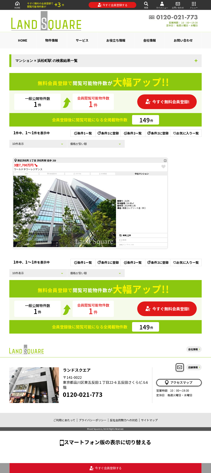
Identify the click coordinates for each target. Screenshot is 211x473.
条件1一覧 (83, 133)
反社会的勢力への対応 (124, 420)
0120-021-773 (83, 394)
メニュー (194, 5)
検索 (146, 5)
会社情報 (149, 40)
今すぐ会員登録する (113, 5)
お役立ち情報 (115, 40)
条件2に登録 (158, 133)
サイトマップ (149, 420)
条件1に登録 (108, 133)
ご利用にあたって (64, 420)
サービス (82, 40)
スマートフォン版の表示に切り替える (107, 442)
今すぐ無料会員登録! (167, 102)
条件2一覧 (133, 133)
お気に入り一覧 (186, 133)
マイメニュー (162, 5)
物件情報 (51, 40)
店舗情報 (193, 367)
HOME (17, 5)
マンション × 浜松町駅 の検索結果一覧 (46, 61)
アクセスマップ (178, 382)
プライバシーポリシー (92, 420)
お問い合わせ (178, 5)
